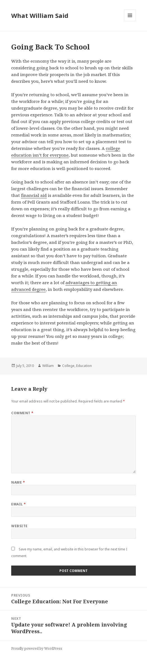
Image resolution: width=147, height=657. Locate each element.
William (48, 365)
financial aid (34, 195)
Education (84, 365)
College (68, 365)
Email (18, 504)
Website (19, 526)
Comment (22, 413)
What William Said (39, 15)
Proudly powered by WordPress (36, 648)
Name (18, 482)
